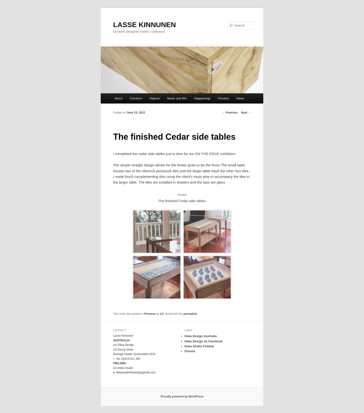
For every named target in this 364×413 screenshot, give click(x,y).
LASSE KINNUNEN (144, 25)
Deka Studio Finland (199, 346)
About (118, 98)
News (240, 98)
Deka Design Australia (201, 336)
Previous (230, 112)
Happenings (202, 98)
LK (162, 313)
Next (246, 112)
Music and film (177, 98)
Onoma (190, 351)
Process (223, 98)
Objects (155, 98)
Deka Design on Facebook (204, 341)
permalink (190, 313)
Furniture (136, 98)
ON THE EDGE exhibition (215, 154)
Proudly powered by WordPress (182, 396)
